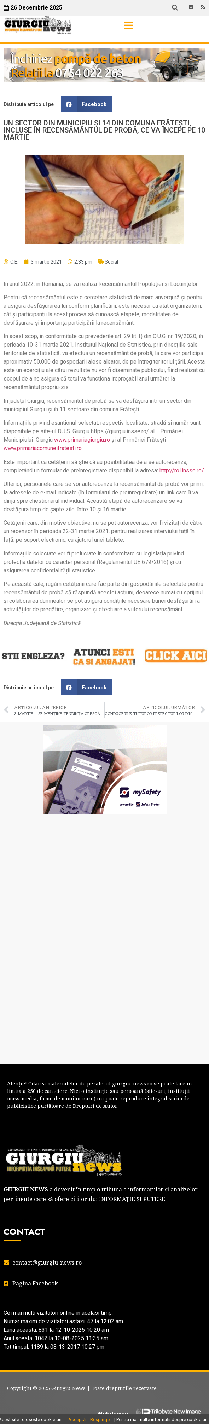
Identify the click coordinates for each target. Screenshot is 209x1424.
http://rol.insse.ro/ (181, 470)
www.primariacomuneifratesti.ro (43, 448)
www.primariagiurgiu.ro (82, 439)
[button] (86, 104)
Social (111, 262)
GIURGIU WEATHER (104, 847)
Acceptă (77, 1419)
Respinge (100, 1419)
